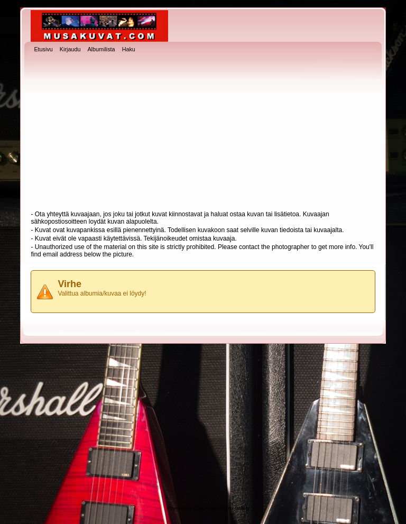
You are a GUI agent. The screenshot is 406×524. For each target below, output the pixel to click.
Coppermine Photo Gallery (221, 508)
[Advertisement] (203, 133)
